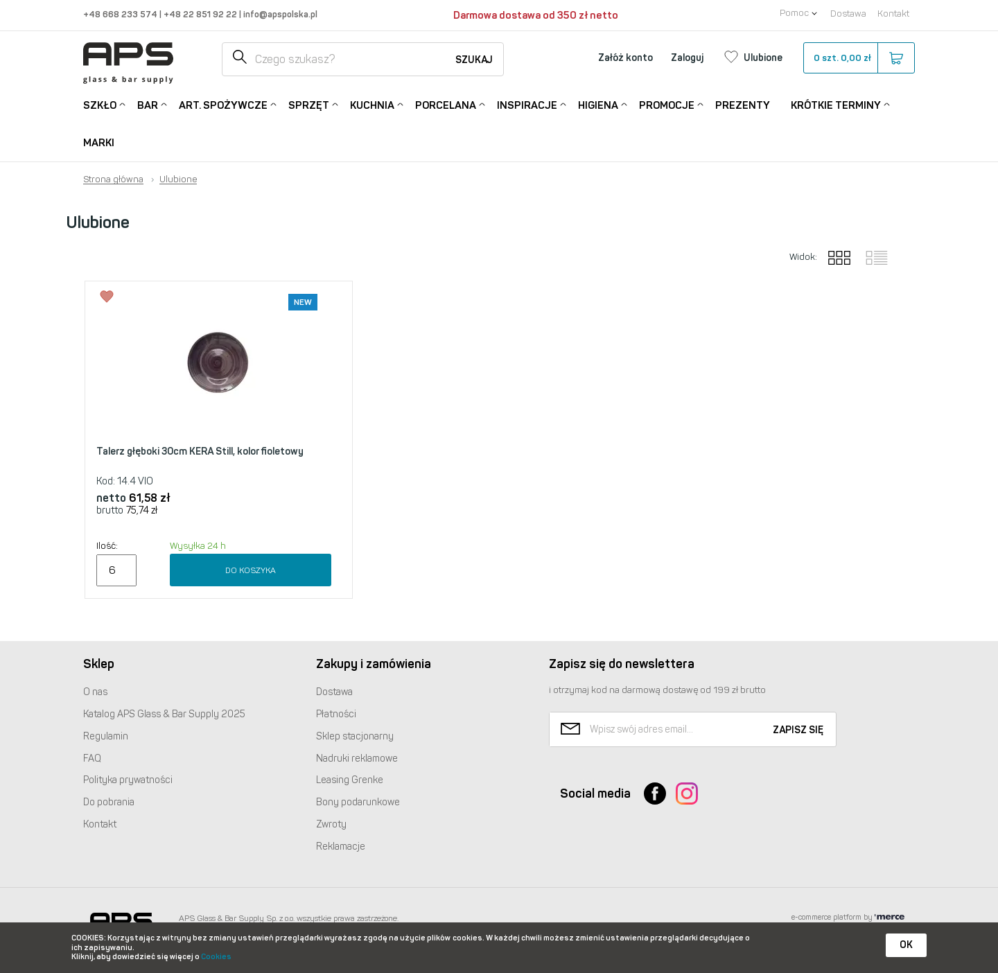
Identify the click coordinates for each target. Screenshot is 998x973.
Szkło (99, 104)
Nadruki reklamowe (357, 758)
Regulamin (105, 736)
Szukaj (474, 60)
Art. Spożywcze (223, 104)
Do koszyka (250, 570)
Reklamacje (340, 846)
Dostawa (848, 13)
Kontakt (893, 13)
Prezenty (742, 105)
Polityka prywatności (128, 780)
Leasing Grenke (349, 780)
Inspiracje (527, 104)
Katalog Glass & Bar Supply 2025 (164, 714)
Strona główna (113, 179)
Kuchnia (372, 104)
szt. (858, 58)
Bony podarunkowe (358, 802)
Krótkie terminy (836, 104)
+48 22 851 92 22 (201, 14)
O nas (95, 692)
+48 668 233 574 (121, 14)
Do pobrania (108, 802)
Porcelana (445, 104)
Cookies (216, 956)
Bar (147, 104)
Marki (98, 143)
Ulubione (178, 179)
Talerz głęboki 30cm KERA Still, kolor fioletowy (200, 451)
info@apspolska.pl (279, 14)
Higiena (598, 104)
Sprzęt (308, 104)
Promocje (666, 104)
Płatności (336, 714)
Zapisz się (798, 730)
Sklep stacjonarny (355, 736)
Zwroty (331, 824)
